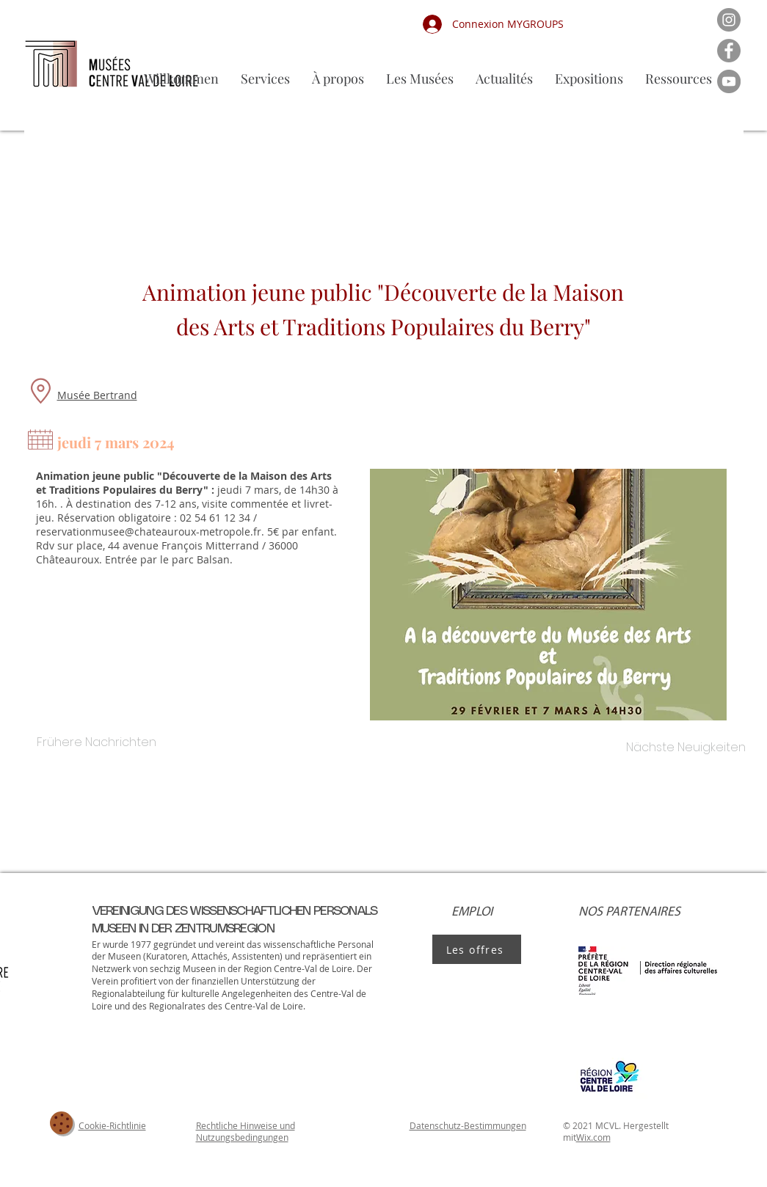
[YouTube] (729, 81)
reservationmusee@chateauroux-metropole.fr (148, 531)
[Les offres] (476, 949)
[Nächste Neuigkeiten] (686, 747)
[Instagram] (729, 20)
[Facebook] (729, 50)
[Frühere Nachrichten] (98, 742)
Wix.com (593, 1137)
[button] (420, 78)
